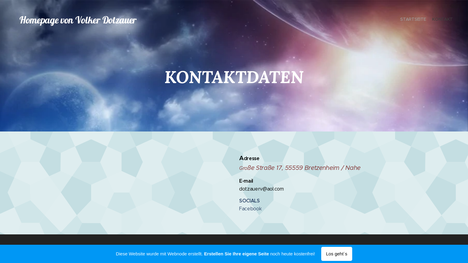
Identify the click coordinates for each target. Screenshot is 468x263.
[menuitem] (447, 19)
